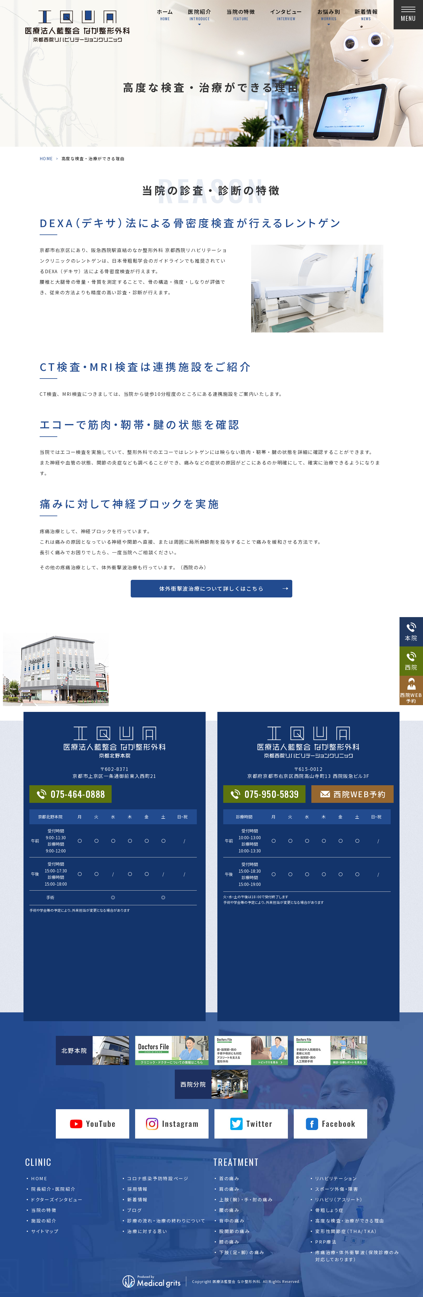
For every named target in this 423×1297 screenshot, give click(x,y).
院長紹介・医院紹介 (53, 1189)
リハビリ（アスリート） (339, 1199)
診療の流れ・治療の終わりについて (166, 1220)
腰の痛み (229, 1210)
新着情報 (366, 14)
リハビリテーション (336, 1178)
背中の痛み (232, 1220)
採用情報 (137, 1189)
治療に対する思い (147, 1231)
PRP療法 (326, 1242)
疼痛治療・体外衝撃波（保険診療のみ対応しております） (357, 1255)
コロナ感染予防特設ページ (158, 1178)
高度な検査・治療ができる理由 (350, 1220)
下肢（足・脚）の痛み (242, 1252)
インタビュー (286, 14)
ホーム (165, 14)
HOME (46, 158)
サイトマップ (45, 1231)
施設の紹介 (44, 1220)
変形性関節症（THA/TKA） (346, 1231)
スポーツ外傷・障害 (336, 1189)
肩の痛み (229, 1189)
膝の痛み (229, 1242)
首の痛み (229, 1178)
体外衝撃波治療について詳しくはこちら (211, 588)
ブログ (134, 1210)
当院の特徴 (240, 14)
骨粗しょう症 (329, 1210)
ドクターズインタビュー (57, 1199)
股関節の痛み (234, 1231)
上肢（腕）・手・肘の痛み (246, 1199)
